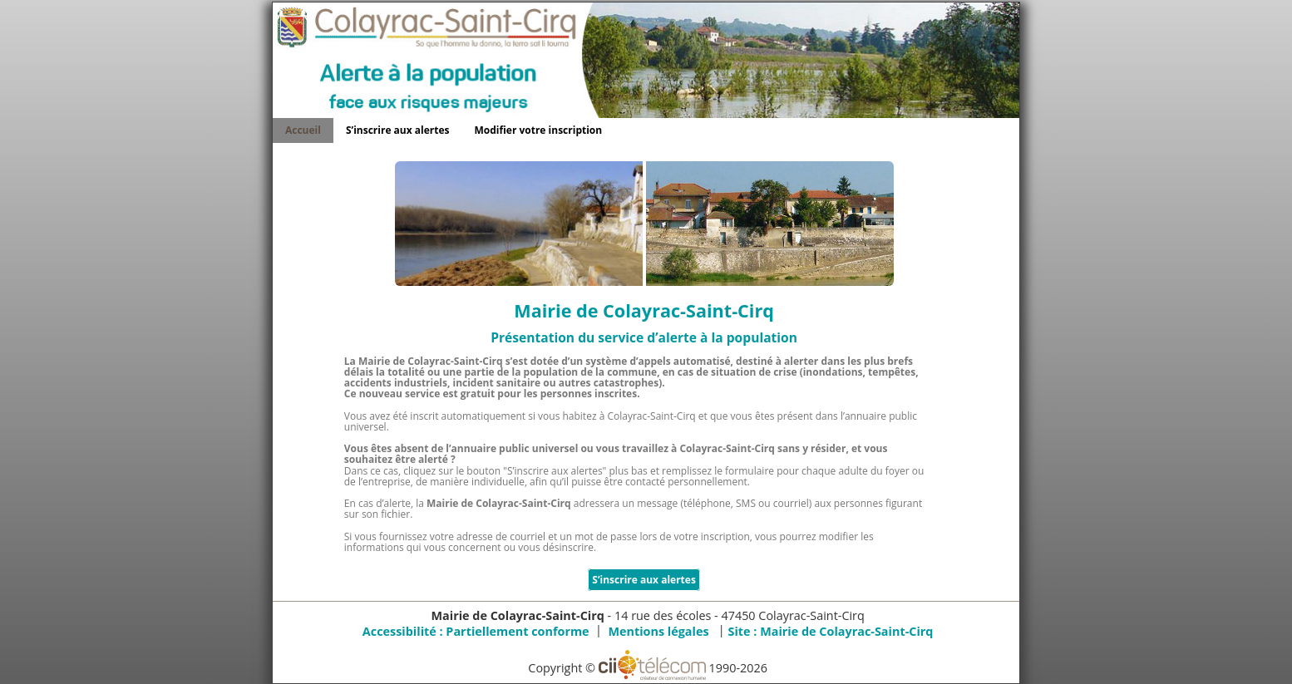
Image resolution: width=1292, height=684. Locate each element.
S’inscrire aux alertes (398, 130)
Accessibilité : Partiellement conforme (475, 631)
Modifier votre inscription (539, 130)
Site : (830, 631)
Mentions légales (658, 631)
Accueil (303, 130)
